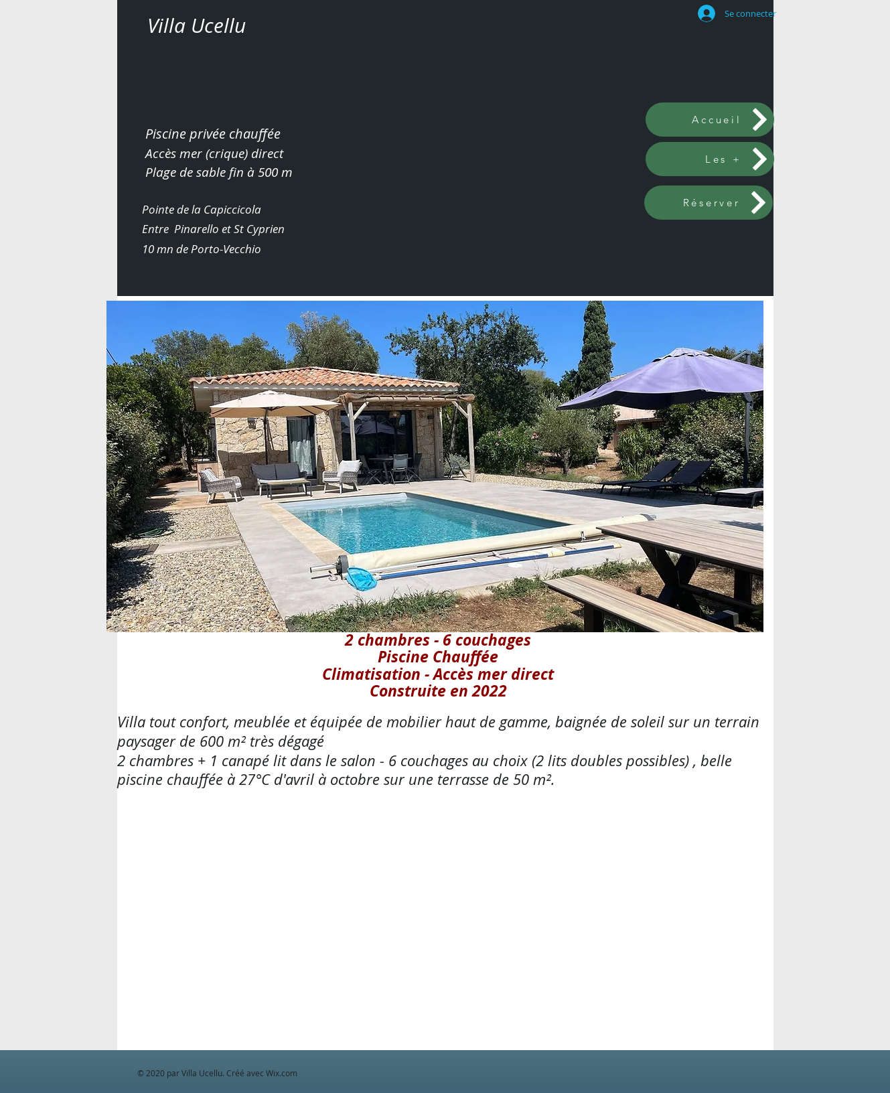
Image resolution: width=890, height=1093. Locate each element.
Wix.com (281, 1073)
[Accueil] (710, 119)
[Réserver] (708, 203)
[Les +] (710, 159)
